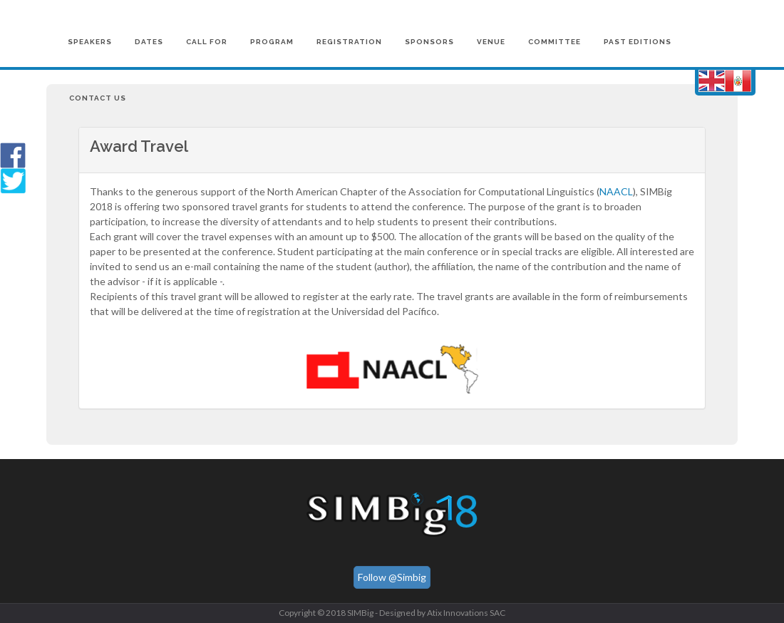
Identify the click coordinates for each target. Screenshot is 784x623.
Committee (554, 42)
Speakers (90, 42)
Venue (491, 42)
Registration (349, 42)
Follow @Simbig (392, 577)
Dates (149, 42)
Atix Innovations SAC (466, 612)
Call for (206, 42)
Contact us (97, 98)
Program (272, 42)
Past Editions (637, 42)
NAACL (616, 191)
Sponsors (429, 42)
